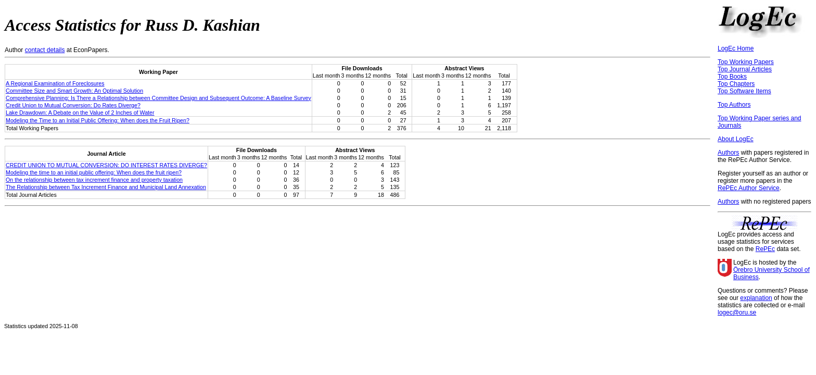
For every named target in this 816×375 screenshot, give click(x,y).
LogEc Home (736, 48)
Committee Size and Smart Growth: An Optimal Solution (74, 91)
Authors (728, 152)
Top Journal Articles (745, 69)
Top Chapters (736, 84)
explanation (756, 298)
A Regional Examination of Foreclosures (55, 83)
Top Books (732, 76)
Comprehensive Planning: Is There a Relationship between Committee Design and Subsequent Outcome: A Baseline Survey (158, 98)
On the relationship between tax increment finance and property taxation (94, 180)
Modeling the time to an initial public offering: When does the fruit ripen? (94, 172)
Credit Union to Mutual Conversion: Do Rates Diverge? (73, 105)
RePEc (765, 249)
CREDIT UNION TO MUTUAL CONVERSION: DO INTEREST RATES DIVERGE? (106, 165)
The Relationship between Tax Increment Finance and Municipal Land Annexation (106, 187)
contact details (45, 50)
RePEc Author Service (749, 188)
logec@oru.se (737, 312)
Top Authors (734, 104)
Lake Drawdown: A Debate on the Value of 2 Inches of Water (80, 112)
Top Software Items (744, 91)
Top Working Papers (746, 62)
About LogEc (736, 139)
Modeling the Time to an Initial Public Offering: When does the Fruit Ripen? (97, 120)
